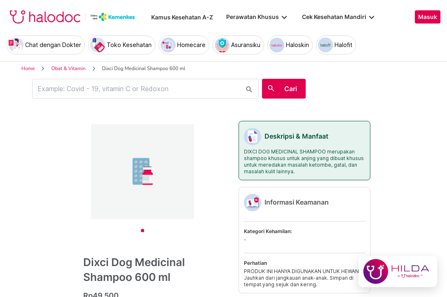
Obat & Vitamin (68, 68)
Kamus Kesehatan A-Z (182, 17)
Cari (290, 88)
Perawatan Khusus (257, 17)
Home (28, 68)
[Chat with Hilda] (397, 271)
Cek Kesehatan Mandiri (339, 17)
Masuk (427, 17)
